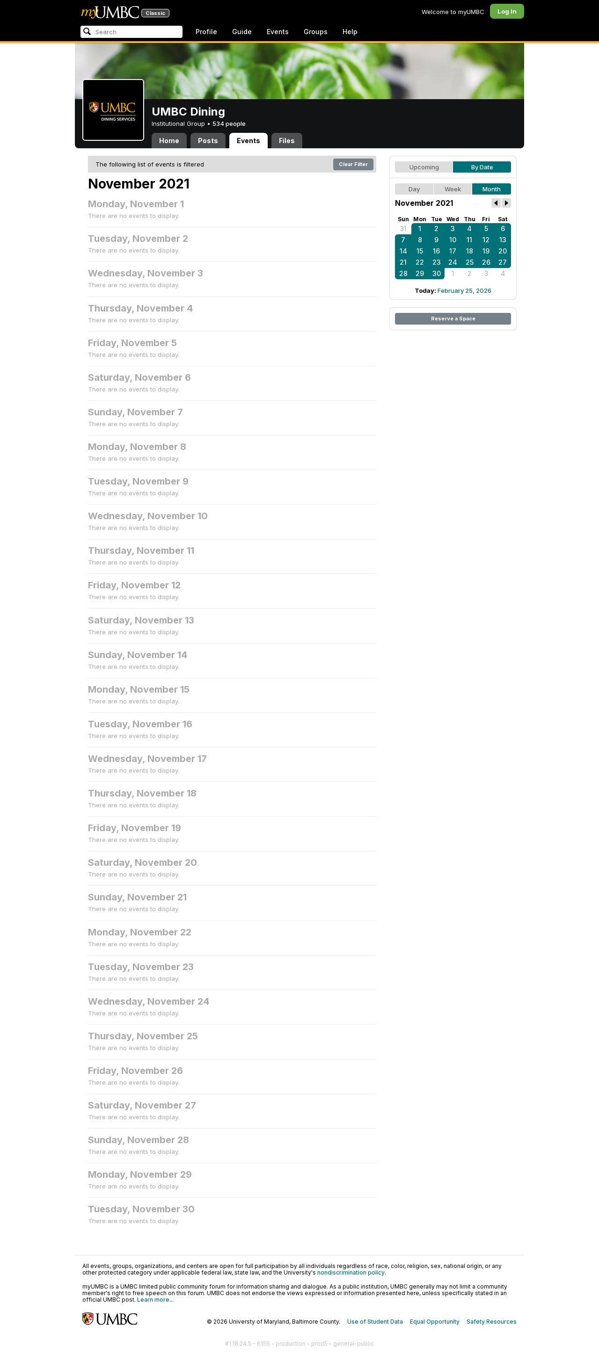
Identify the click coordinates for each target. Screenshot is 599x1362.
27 (502, 262)
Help (350, 32)
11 (469, 240)
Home (169, 141)
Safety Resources (492, 1321)
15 (419, 251)
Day (414, 189)
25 (470, 262)
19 (485, 251)
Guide (242, 32)
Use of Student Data (375, 1321)
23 (436, 262)
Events (278, 32)
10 (452, 240)
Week (453, 189)
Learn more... (155, 1299)
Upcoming (424, 167)
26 (486, 262)
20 (502, 251)
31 (403, 228)
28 (403, 273)
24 (452, 262)
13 (502, 240)
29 (420, 273)
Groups (316, 32)
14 (403, 251)
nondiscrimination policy (351, 1272)
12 (485, 240)
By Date (482, 167)
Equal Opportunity (435, 1321)
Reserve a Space (453, 318)
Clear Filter (353, 164)
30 (436, 273)
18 (469, 251)
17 (452, 251)
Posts (208, 141)
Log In (507, 11)
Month (491, 189)
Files (287, 141)
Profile (206, 32)
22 (420, 262)
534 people (229, 123)
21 (403, 262)
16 (436, 251)
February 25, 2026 (464, 290)
